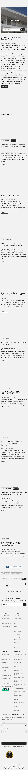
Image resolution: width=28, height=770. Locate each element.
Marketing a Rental (17, 578)
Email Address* (4, 728)
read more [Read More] (4, 164)
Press (15, 626)
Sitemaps (16, 647)
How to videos (4, 670)
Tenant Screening (5, 667)
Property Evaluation (5, 656)
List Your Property (18, 659)
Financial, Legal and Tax (7, 578)
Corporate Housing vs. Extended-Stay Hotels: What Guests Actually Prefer (13, 146)
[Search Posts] (11, 29)
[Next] (15, 567)
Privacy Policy (17, 639)
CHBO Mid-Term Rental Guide (11, 196)
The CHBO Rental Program (20, 654)
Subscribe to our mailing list (14, 598)
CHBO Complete (17, 631)
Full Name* (3, 722)
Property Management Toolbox (10, 388)
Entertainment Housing (19, 702)
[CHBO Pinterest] (20, 767)
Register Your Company (6, 675)
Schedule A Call (17, 662)
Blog (15, 623)
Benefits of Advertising (6, 623)
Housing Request (18, 656)
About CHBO (17, 615)
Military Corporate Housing (20, 691)
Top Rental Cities (5, 618)
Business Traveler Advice (16, 573)
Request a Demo (5, 662)
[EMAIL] (24, 604)
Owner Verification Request (7, 686)
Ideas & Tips (5, 437)
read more (4, 86)
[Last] (20, 567)
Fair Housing (17, 637)
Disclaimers (16, 642)
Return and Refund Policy (19, 645)
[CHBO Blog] (11, 767)
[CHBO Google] (22, 767)
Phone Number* (4, 735)
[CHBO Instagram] (14, 767)
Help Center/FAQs (5, 654)
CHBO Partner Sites (5, 659)
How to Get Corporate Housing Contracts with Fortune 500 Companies (12, 443)
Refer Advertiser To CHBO (7, 678)
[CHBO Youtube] (8, 767)
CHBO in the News (6, 239)
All (2, 573)
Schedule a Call (21, 584)
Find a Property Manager (6, 683)
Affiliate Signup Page (5, 626)
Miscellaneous (7, 573)
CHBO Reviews (17, 618)
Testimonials (17, 634)
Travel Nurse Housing (19, 688)
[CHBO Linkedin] (17, 767)
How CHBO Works (5, 615)
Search (22, 29)
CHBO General (5, 140)
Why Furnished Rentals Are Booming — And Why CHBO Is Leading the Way (12, 544)
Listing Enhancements (19, 677)
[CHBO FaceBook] (5, 767)
